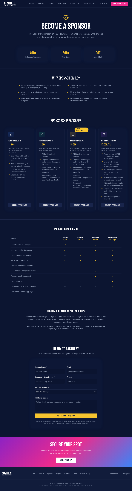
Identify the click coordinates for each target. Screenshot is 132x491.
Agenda (51, 4)
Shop (75, 474)
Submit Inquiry (66, 417)
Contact (103, 4)
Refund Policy (85, 474)
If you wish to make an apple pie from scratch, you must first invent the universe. (66, 485)
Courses (62, 4)
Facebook (114, 474)
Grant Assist (89, 4)
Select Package (19, 206)
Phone (69, 378)
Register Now (119, 4)
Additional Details (41, 399)
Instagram (126, 474)
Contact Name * (41, 368)
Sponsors (74, 4)
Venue (41, 4)
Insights (58, 474)
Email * (69, 368)
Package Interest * (42, 389)
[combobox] (66, 393)
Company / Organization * (45, 378)
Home (31, 4)
